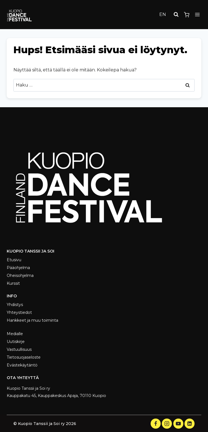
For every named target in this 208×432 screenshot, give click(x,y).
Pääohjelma (18, 267)
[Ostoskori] (186, 14)
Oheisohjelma (20, 275)
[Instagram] (167, 424)
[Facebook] (156, 424)
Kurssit (13, 283)
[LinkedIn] (189, 424)
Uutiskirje (16, 341)
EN (162, 14)
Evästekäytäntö (22, 365)
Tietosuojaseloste (24, 357)
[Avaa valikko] (197, 14)
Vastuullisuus (19, 349)
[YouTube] (178, 424)
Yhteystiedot (19, 312)
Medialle (15, 333)
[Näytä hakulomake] (176, 15)
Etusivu (14, 259)
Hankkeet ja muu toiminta (32, 320)
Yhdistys (15, 304)
